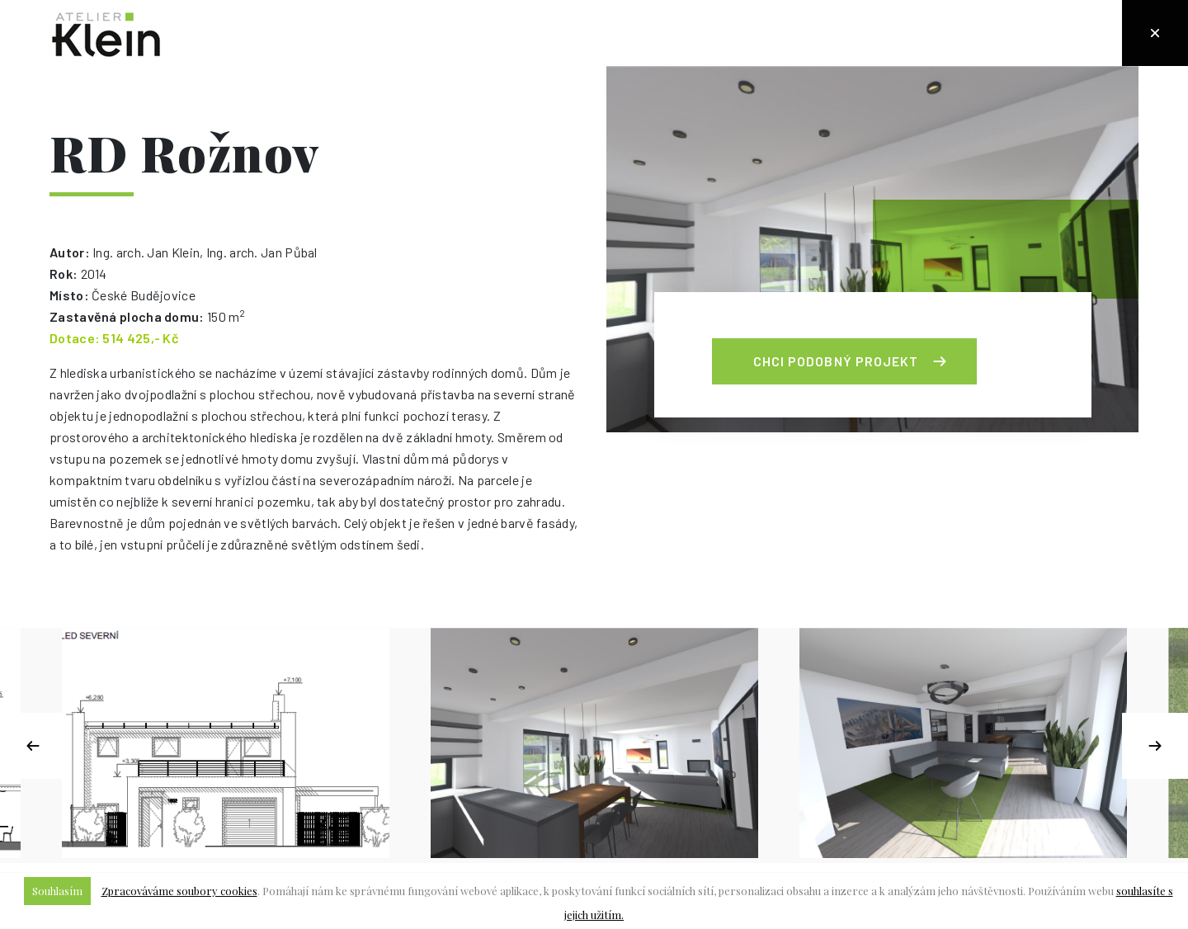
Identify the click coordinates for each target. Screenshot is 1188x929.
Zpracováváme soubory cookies (179, 891)
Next (1155, 746)
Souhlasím (57, 891)
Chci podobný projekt (836, 361)
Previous (33, 746)
